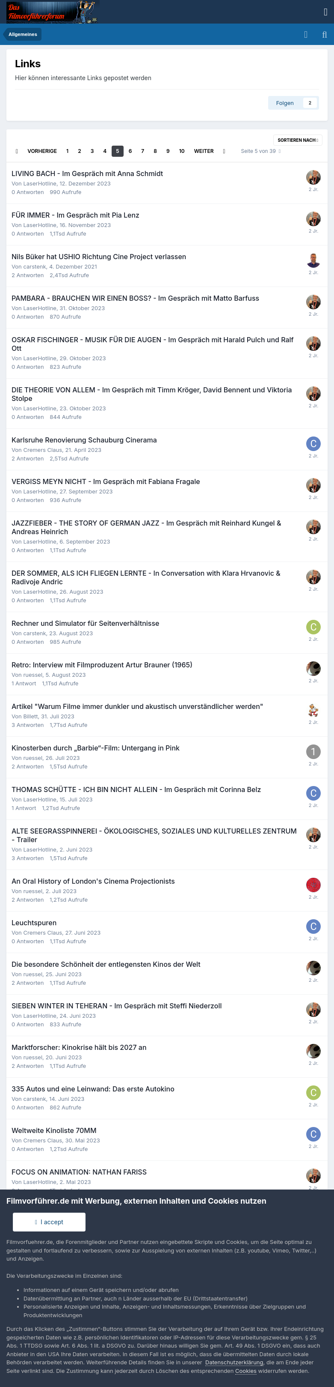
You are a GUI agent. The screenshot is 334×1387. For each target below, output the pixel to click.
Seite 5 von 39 (261, 151)
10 (182, 151)
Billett (30, 716)
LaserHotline (39, 183)
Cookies (246, 1370)
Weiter (204, 151)
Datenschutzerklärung (234, 1362)
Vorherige (42, 151)
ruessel (32, 674)
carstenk (34, 266)
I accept (49, 1222)
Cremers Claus (42, 449)
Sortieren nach (298, 140)
